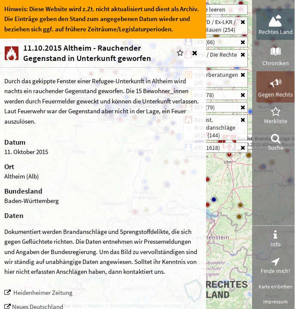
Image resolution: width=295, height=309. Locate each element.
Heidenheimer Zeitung (43, 293)
